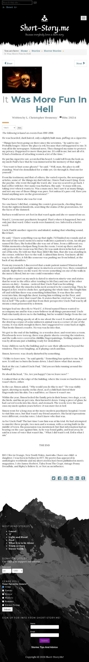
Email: (32, 632)
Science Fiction (12, 605)
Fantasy (8, 590)
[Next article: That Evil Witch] (80, 63)
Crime (8, 587)
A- (3, 7)
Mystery (9, 597)
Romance (9, 601)
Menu (84, 18)
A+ (15, 7)
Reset (9, 7)
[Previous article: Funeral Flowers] (8, 63)
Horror (8, 594)
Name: (33, 624)
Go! (35, 2)
